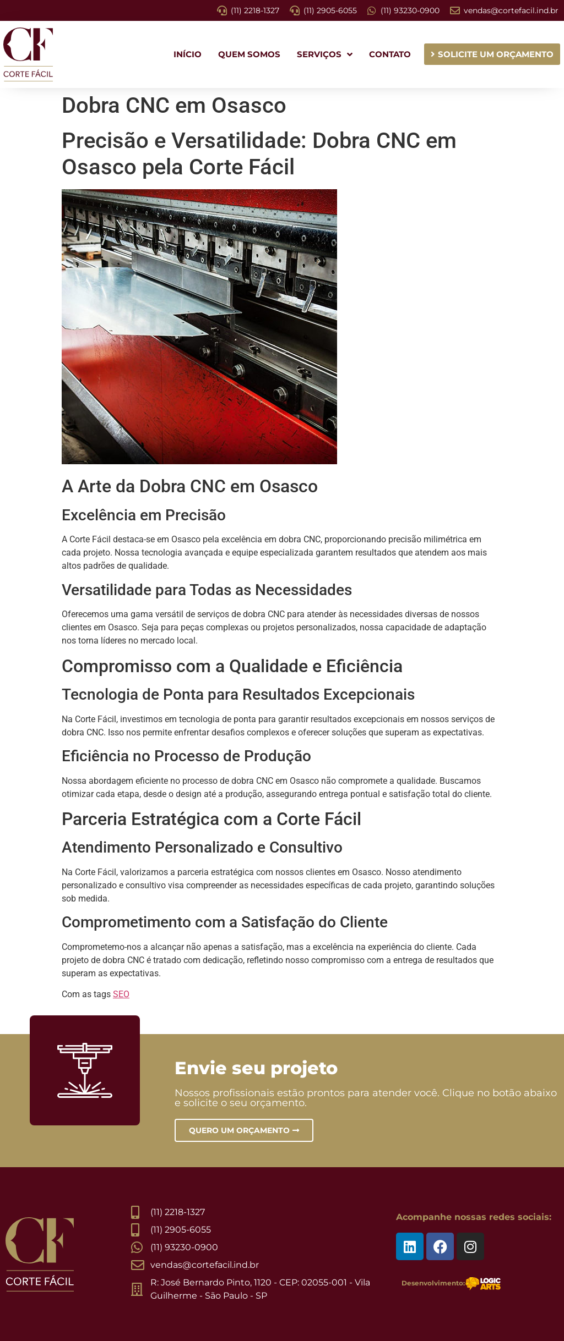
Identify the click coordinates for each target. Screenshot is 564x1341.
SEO (121, 994)
